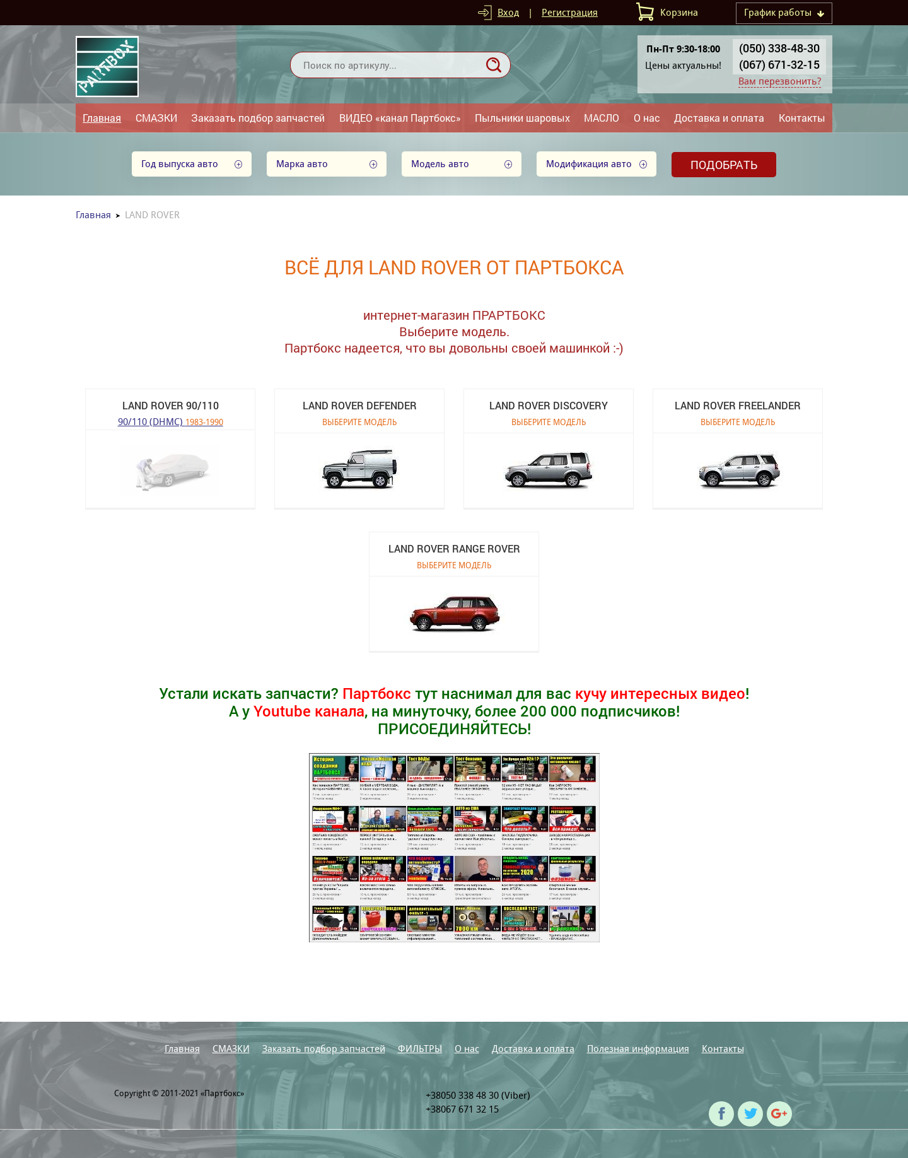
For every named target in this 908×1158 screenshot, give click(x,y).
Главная (102, 117)
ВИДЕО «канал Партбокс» (400, 117)
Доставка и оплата (719, 117)
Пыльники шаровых (522, 117)
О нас (647, 117)
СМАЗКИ (156, 117)
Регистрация (570, 12)
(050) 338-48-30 (779, 48)
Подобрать (723, 164)
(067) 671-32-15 (779, 64)
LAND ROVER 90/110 (170, 405)
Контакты (802, 117)
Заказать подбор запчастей (258, 117)
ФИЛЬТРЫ (420, 1049)
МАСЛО (601, 117)
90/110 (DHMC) (170, 421)
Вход (508, 12)
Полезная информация (638, 1049)
